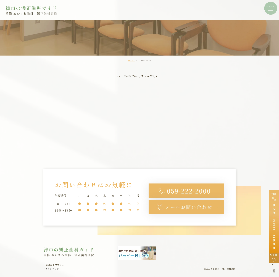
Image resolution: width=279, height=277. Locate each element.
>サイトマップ (51, 268)
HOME (131, 60)
